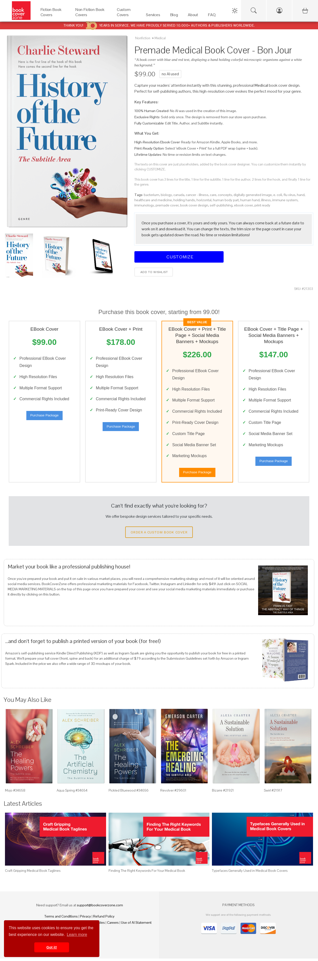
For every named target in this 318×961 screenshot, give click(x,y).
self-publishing (221, 205)
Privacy (85, 919)
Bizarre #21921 (223, 793)
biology (166, 195)
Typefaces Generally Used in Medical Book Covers (249, 873)
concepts (225, 195)
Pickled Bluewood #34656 (129, 793)
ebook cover (243, 205)
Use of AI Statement (136, 925)
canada (178, 195)
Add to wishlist (153, 272)
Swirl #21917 (273, 793)
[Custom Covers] (126, 16)
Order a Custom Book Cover (159, 534)
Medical (160, 38)
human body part (226, 200)
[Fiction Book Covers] (53, 16)
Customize (179, 256)
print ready (262, 205)
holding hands (184, 200)
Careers (113, 925)
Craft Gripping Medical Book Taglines (32, 873)
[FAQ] (211, 16)
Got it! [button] (51, 947)
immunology (144, 205)
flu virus (289, 195)
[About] (193, 16)
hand (301, 195)
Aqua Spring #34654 (72, 793)
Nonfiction (142, 38)
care (213, 195)
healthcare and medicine (153, 200)
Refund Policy (104, 919)
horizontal (204, 200)
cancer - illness (197, 195)
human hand (250, 200)
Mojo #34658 (15, 793)
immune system (285, 200)
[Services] (153, 16)
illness (266, 200)
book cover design (194, 205)
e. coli (277, 195)
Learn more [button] (77, 934)
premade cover (167, 205)
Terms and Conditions (61, 919)
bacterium (151, 195)
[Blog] (174, 16)
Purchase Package (44, 416)
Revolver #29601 (173, 793)
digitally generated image (253, 195)
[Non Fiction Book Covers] (91, 16)
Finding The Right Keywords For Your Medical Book (147, 873)
